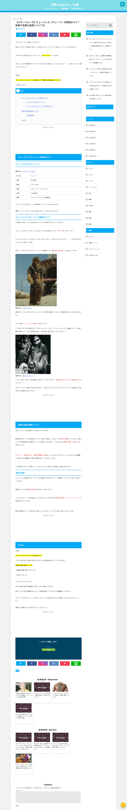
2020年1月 (92, 150)
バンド (91, 181)
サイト (18, 778)
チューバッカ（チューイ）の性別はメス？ (35, 98)
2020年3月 (92, 137)
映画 (17, 671)
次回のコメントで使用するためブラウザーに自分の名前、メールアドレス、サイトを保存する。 (42, 785)
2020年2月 (92, 144)
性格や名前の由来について (30, 111)
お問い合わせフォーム (77, 8)
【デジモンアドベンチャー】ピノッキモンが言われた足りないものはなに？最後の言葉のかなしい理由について (23, 726)
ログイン (91, 237)
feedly (48, 649)
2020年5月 (92, 125)
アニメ (91, 168)
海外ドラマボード (28, 376)
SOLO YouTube (27, 308)
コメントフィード (94, 249)
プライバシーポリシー (51, 8)
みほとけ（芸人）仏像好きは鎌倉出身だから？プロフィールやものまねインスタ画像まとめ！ (39, 725)
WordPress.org (93, 255)
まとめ (24, 120)
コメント (19, 749)
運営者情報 (64, 8)
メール (18, 772)
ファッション (93, 187)
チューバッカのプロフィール (36, 102)
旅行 (90, 193)
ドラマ (91, 175)
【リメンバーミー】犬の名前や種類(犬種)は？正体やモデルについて (39, 695)
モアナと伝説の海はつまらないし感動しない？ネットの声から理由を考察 (72, 695)
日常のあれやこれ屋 (64, 4)
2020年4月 (92, 131)
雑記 (90, 224)
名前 (17, 766)
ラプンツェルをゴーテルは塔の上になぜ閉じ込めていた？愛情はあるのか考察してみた (72, 725)
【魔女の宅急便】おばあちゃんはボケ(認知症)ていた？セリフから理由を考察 (23, 695)
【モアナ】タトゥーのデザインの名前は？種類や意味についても (56, 695)
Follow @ (48, 647)
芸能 (90, 218)
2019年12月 (92, 156)
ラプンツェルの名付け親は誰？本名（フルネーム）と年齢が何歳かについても (56, 724)
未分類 (91, 205)
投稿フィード (93, 243)
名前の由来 (30, 115)
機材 (90, 212)
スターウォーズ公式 (28, 171)
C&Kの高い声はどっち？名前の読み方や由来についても (100, 97)
